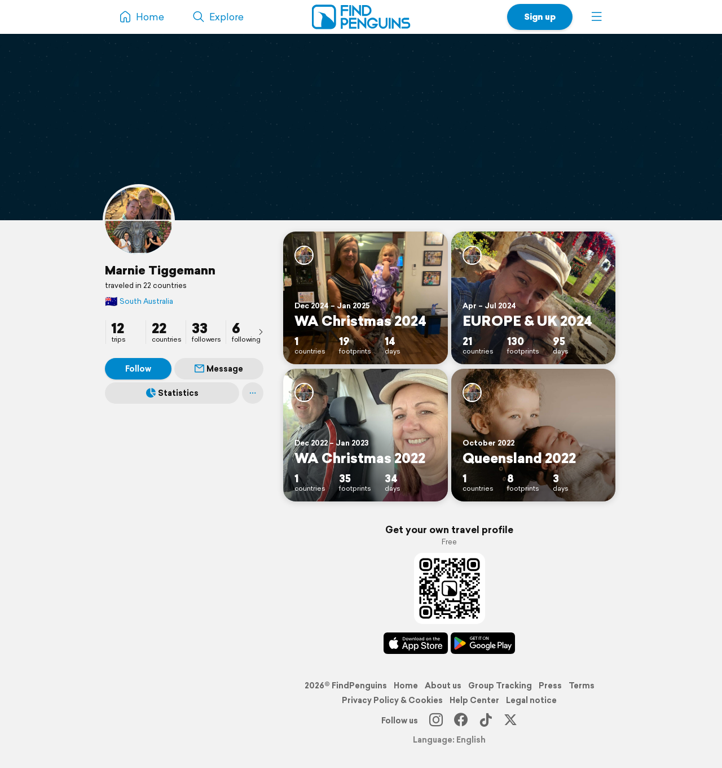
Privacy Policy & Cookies (392, 700)
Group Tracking (500, 685)
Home (406, 685)
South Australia (139, 301)
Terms (582, 685)
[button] (596, 17)
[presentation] (260, 331)
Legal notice (531, 700)
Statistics (172, 393)
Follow (138, 368)
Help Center (474, 700)
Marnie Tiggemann (160, 269)
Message (219, 368)
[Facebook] (461, 720)
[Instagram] (436, 720)
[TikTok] (485, 720)
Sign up (540, 17)
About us (443, 685)
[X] (510, 720)
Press (550, 685)
